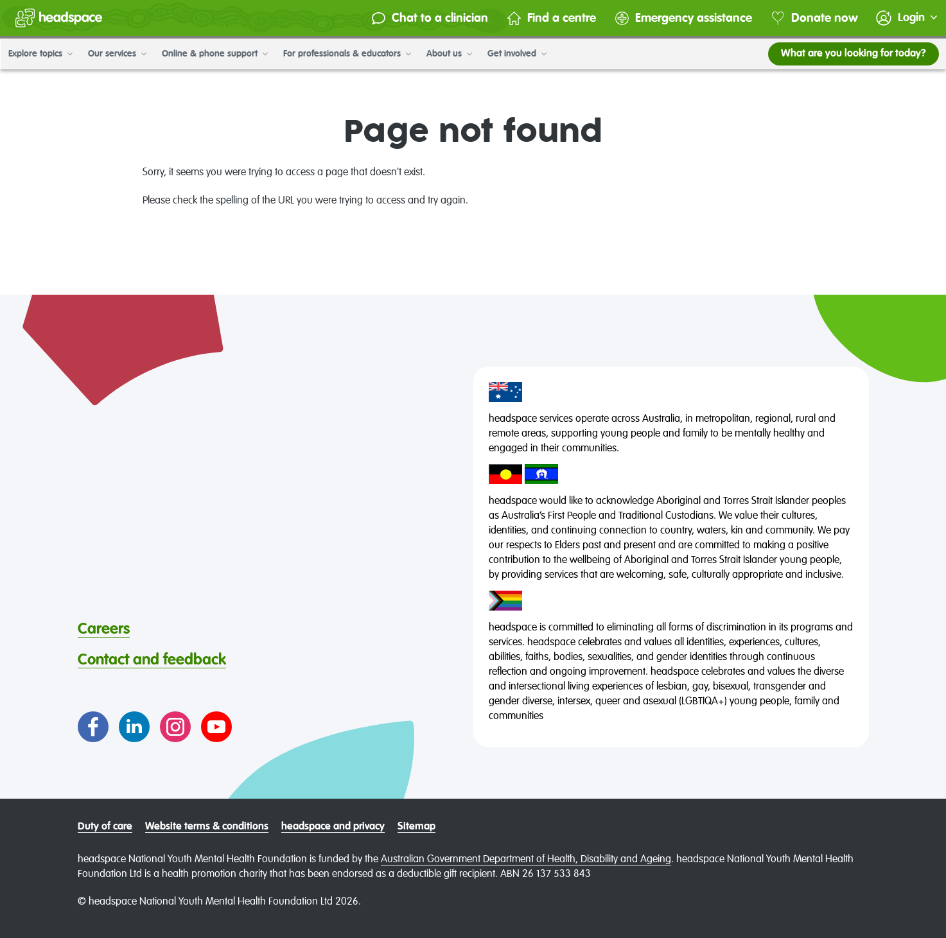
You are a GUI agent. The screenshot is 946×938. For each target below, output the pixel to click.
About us (448, 53)
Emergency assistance (679, 18)
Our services (116, 53)
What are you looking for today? (852, 54)
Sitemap (416, 827)
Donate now (810, 18)
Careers (104, 629)
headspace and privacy (333, 827)
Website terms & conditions (206, 827)
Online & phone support (214, 53)
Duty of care (105, 827)
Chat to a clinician (425, 18)
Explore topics (40, 53)
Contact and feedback (152, 660)
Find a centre (547, 18)
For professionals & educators (346, 53)
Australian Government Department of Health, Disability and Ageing (526, 860)
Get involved (516, 53)
